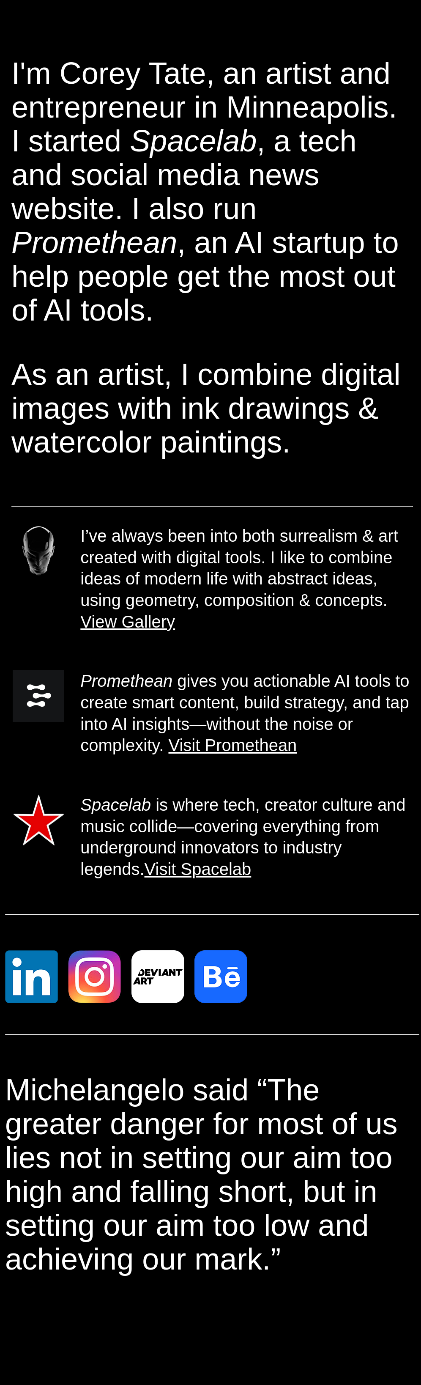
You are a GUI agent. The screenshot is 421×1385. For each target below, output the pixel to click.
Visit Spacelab (198, 869)
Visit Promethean (233, 745)
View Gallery (127, 621)
